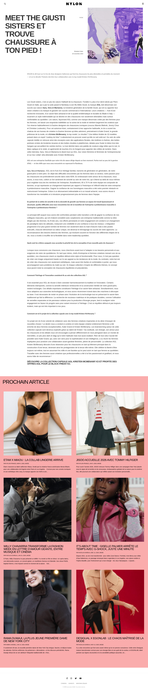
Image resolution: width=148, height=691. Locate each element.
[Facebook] (67, 678)
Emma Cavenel (11, 644)
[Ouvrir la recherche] (5, 4)
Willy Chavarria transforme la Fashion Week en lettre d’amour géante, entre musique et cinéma (33, 549)
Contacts (71, 683)
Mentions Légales (81, 683)
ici (97, 361)
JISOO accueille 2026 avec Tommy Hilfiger (107, 460)
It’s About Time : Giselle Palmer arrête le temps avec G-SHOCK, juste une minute (107, 548)
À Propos (63, 683)
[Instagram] (71, 678)
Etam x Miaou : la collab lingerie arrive (33, 460)
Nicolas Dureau (11, 555)
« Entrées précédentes (7, 658)
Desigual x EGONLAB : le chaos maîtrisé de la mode (109, 640)
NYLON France (11, 463)
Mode (27, 463)
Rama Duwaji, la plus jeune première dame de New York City (35, 640)
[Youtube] (80, 678)
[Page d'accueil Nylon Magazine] (74, 3)
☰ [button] (143, 3)
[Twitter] (76, 678)
